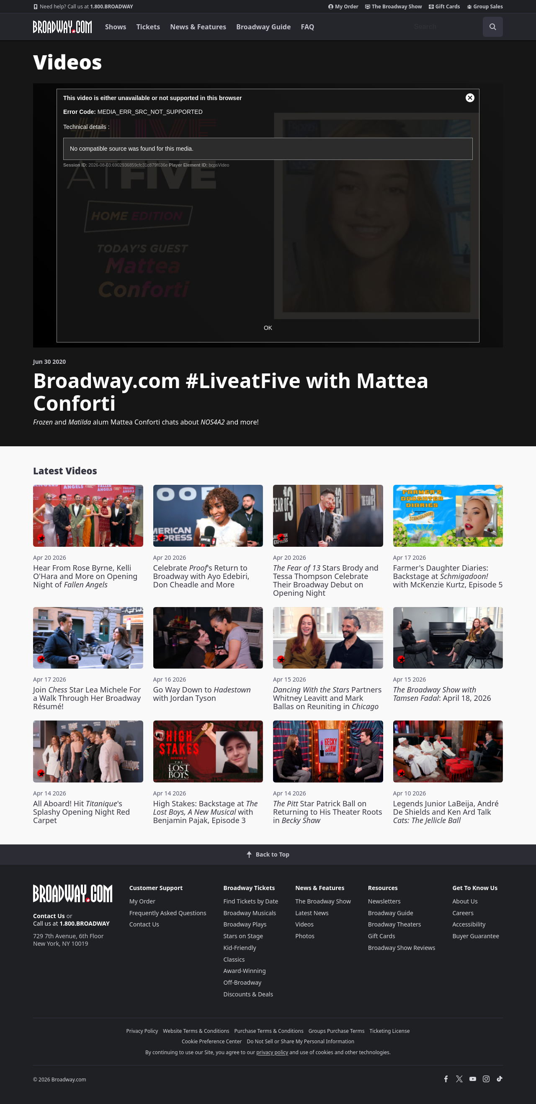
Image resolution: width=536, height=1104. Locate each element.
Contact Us (49, 916)
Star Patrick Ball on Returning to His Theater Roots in (327, 811)
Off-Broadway (243, 982)
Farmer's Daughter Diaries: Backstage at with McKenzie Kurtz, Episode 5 (448, 576)
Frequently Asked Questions (167, 913)
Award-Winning (245, 971)
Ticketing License (390, 1031)
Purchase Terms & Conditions (269, 1031)
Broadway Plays (245, 924)
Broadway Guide (263, 26)
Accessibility (468, 924)
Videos (304, 924)
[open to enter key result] (493, 27)
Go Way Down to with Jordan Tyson (202, 694)
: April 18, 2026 (442, 694)
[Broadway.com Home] (62, 27)
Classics (234, 959)
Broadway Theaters (394, 924)
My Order (343, 6)
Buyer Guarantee (475, 936)
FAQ (307, 26)
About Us (464, 901)
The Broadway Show (393, 6)
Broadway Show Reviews (402, 948)
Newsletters (384, 901)
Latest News (312, 913)
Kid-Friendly (240, 948)
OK (268, 327)
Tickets (148, 26)
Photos (304, 936)
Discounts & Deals (248, 994)
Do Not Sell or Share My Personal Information (300, 1041)
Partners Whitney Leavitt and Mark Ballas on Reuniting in (327, 698)
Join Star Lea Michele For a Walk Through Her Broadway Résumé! (87, 698)
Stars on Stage (243, 936)
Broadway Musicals (250, 913)
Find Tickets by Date (251, 901)
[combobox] (455, 27)
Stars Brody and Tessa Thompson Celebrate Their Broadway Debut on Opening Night (326, 580)
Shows (115, 26)
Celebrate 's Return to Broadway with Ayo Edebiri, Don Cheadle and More (201, 576)
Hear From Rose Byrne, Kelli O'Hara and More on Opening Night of (85, 576)
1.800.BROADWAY (83, 6)
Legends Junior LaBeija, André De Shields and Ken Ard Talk (446, 811)
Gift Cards (444, 6)
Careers (462, 913)
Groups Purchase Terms (337, 1031)
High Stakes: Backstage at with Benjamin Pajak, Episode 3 (205, 811)
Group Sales (485, 6)
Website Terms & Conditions (196, 1031)
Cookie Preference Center (212, 1041)
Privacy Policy (142, 1031)
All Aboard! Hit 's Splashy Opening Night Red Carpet (81, 811)
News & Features (198, 26)
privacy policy (272, 1052)
